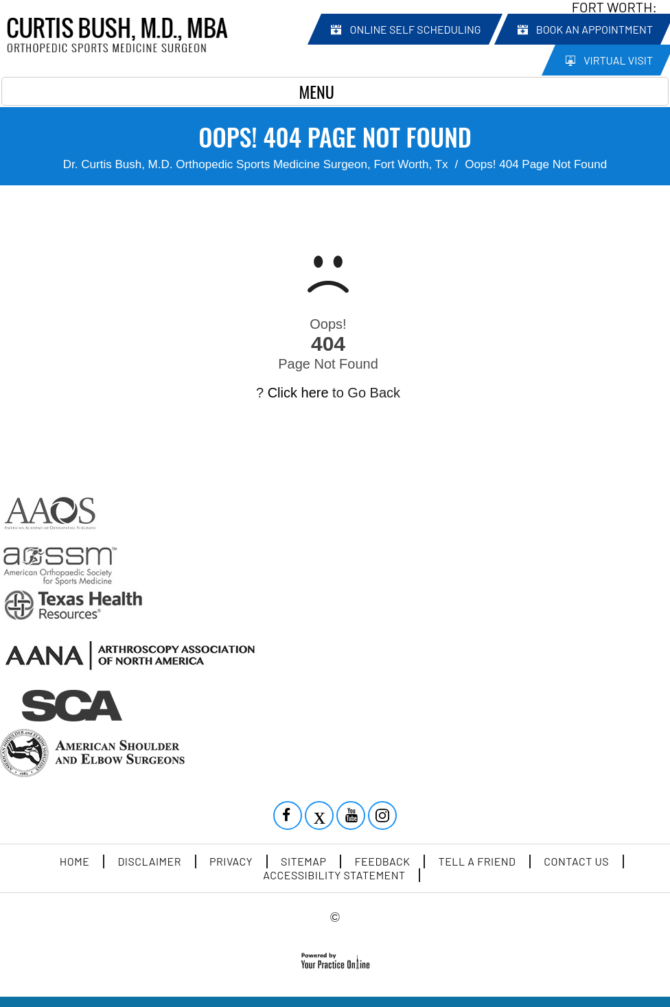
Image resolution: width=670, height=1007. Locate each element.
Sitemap (303, 861)
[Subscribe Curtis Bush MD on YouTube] (352, 816)
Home (75, 861)
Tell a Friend (477, 861)
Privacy (231, 861)
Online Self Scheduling (415, 29)
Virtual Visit (618, 60)
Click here (298, 392)
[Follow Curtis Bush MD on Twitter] (320, 816)
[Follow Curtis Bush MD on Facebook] (289, 816)
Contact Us (576, 861)
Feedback (383, 861)
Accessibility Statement (334, 874)
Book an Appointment (594, 29)
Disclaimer (149, 861)
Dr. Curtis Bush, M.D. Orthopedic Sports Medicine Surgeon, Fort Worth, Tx (255, 164)
